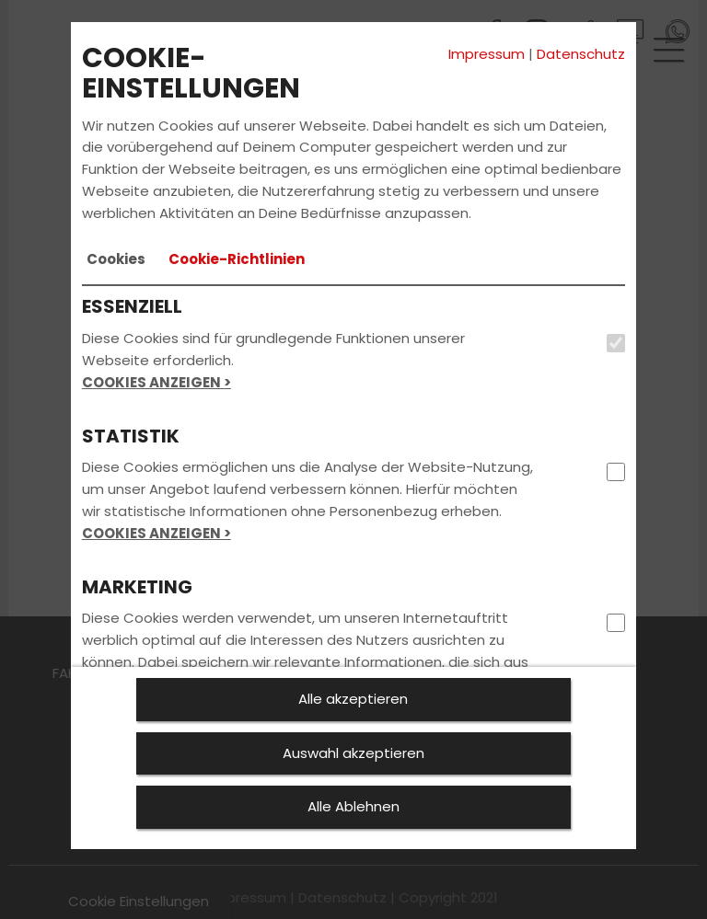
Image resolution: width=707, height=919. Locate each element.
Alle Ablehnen (353, 806)
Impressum (486, 53)
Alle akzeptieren (353, 698)
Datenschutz (581, 53)
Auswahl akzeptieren (353, 753)
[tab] (116, 259)
